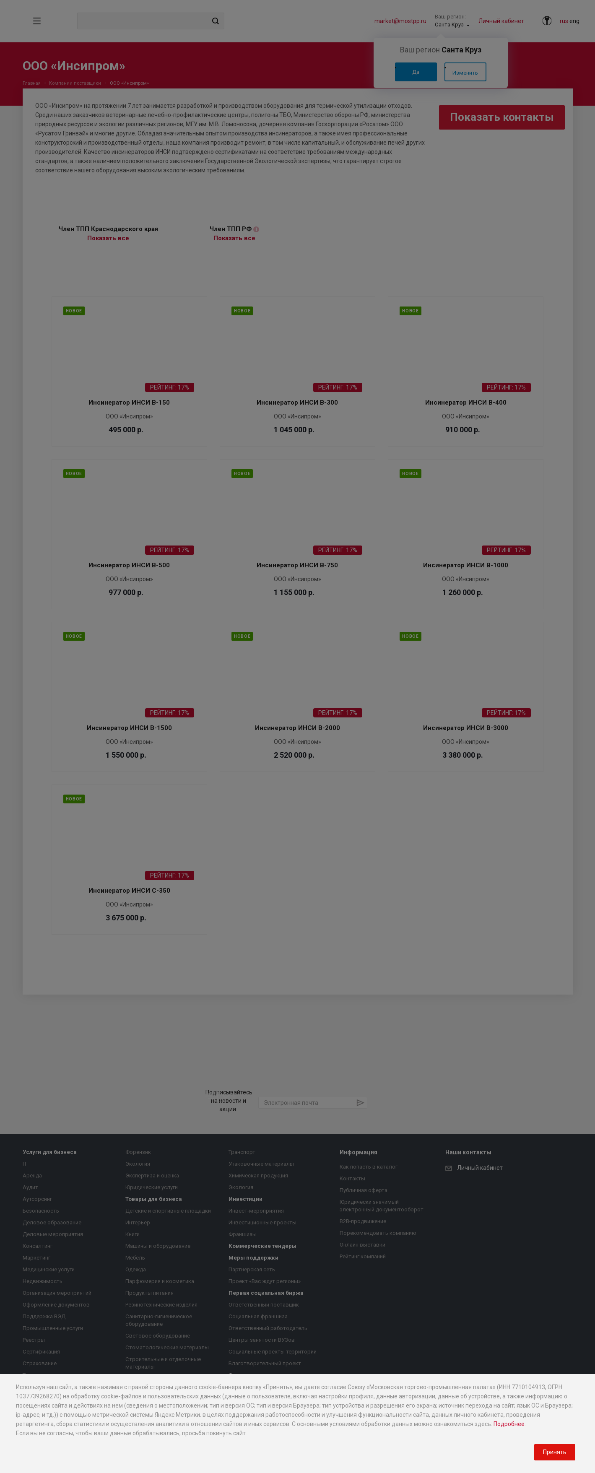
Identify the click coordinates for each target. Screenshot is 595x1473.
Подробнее (509, 1424)
